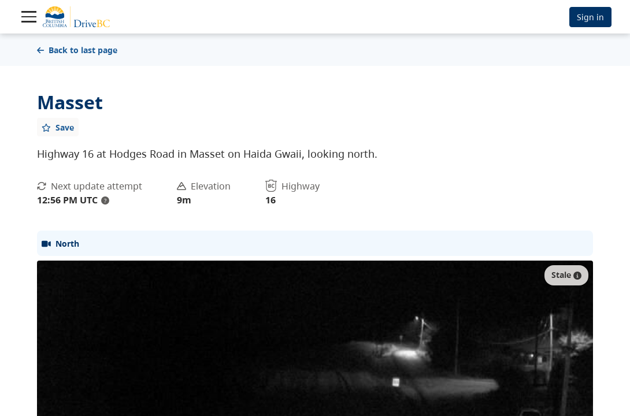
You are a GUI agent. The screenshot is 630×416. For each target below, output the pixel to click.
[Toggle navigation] (29, 17)
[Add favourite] (58, 127)
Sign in (590, 17)
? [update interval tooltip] (105, 200)
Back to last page (77, 49)
